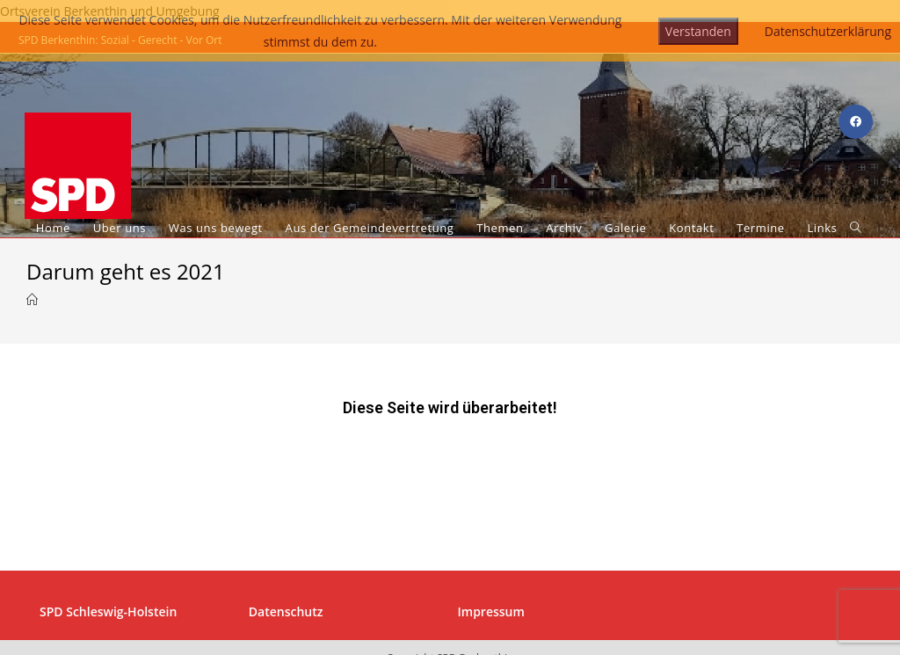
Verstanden (698, 31)
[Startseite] (32, 300)
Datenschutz (286, 530)
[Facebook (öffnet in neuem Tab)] (855, 122)
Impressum (491, 530)
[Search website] (855, 228)
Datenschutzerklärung (828, 31)
